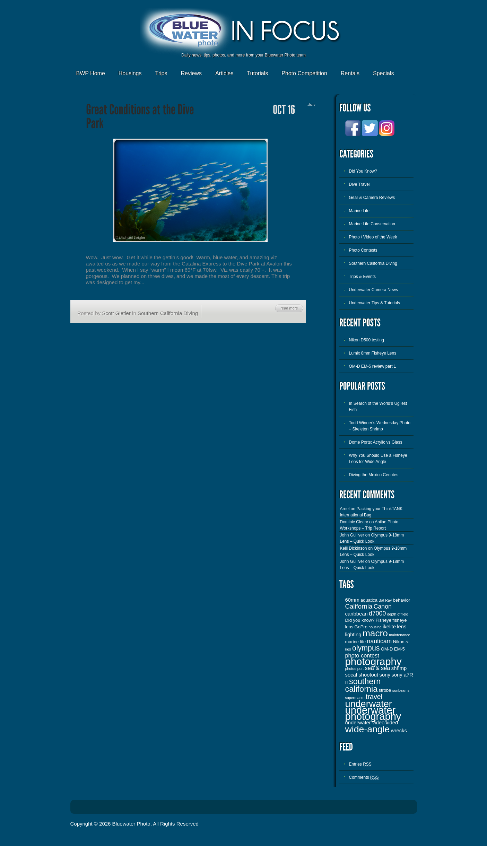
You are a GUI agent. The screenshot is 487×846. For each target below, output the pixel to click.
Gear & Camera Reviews (372, 197)
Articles (224, 73)
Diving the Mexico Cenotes (374, 474)
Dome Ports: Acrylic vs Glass (375, 442)
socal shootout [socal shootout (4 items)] (362, 675)
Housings (130, 73)
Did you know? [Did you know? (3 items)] (360, 620)
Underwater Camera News (373, 289)
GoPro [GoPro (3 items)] (361, 626)
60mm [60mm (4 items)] (352, 600)
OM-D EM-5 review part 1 (372, 366)
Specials (383, 73)
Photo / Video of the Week (373, 237)
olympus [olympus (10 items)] (366, 648)
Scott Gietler (116, 313)
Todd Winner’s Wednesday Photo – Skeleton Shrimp (379, 425)
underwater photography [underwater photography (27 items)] (373, 713)
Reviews (191, 73)
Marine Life (359, 210)
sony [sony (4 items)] (385, 675)
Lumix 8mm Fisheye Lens (373, 353)
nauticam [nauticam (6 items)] (379, 641)
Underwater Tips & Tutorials (374, 302)
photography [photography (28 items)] (373, 661)
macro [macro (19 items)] (375, 633)
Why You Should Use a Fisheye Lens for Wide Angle (378, 458)
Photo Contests (363, 250)
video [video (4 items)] (392, 722)
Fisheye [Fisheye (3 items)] (383, 620)
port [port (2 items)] (360, 668)
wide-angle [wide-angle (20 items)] (367, 729)
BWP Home (90, 73)
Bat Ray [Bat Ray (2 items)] (385, 600)
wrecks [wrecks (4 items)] (399, 730)
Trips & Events (362, 276)
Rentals (350, 73)
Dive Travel (359, 184)
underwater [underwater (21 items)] (368, 704)
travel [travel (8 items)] (374, 696)
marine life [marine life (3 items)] (355, 641)
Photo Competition (304, 73)
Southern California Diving (168, 313)
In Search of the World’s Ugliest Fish (378, 406)
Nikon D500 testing (366, 340)
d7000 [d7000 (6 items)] (377, 613)
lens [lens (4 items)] (401, 626)
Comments (364, 777)
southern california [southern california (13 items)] (363, 685)
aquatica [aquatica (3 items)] (368, 600)
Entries (360, 764)
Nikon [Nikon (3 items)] (399, 641)
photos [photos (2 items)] (350, 668)
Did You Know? (363, 171)
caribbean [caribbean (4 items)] (356, 614)
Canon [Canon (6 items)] (383, 606)
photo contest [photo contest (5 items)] (362, 655)
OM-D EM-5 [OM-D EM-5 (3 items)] (393, 649)
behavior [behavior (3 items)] (401, 600)
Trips (161, 73)
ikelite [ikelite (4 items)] (389, 626)
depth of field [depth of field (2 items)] (397, 614)
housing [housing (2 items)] (374, 627)
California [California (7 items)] (359, 606)
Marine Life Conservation (372, 223)
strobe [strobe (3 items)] (385, 690)
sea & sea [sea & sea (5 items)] (377, 668)
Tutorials (257, 73)
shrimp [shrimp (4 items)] (399, 668)
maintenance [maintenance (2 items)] (399, 635)
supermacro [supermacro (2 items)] (355, 698)
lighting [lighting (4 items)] (353, 634)
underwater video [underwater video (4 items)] (365, 722)
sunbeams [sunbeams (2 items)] (400, 690)
